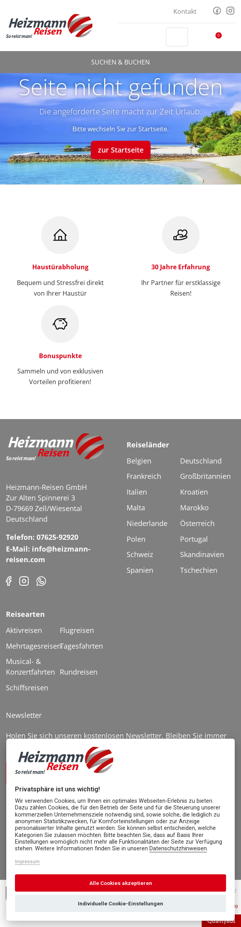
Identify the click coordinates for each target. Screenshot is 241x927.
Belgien (139, 460)
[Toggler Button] (230, 37)
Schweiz (140, 554)
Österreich (197, 523)
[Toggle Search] (177, 37)
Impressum (27, 861)
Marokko (194, 507)
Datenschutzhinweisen (178, 848)
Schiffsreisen (27, 687)
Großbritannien (205, 476)
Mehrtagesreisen (32, 646)
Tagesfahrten (81, 646)
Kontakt (185, 11)
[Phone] (41, 580)
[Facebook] (217, 10)
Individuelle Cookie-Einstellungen (120, 903)
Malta (136, 507)
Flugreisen (77, 630)
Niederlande (147, 523)
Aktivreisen (24, 630)
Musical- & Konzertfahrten (30, 667)
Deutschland (201, 460)
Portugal (194, 539)
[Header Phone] (152, 37)
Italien (137, 492)
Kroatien (194, 492)
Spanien (140, 570)
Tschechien (198, 570)
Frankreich (144, 476)
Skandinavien (202, 554)
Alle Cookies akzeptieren (120, 883)
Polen (136, 539)
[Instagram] (230, 10)
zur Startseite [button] (120, 149)
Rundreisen (79, 672)
